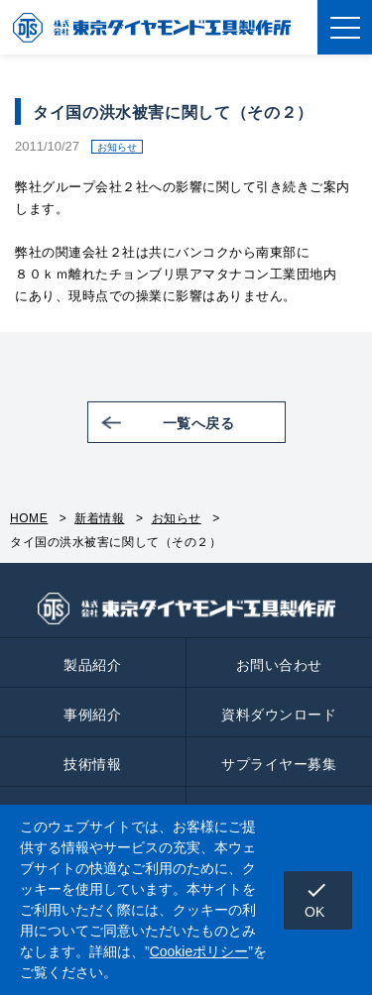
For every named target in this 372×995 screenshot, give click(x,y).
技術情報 (92, 764)
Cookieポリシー (199, 951)
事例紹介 (92, 714)
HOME (29, 518)
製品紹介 (92, 665)
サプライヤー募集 (278, 764)
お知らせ (176, 518)
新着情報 (99, 518)
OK (316, 899)
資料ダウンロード (278, 714)
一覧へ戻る (199, 423)
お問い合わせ (279, 665)
